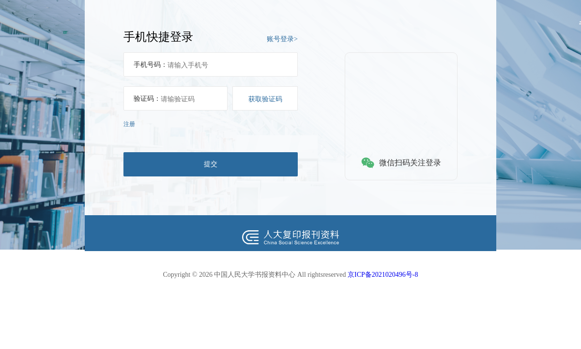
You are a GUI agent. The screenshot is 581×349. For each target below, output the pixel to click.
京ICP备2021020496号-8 (383, 274)
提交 (210, 164)
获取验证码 (265, 99)
